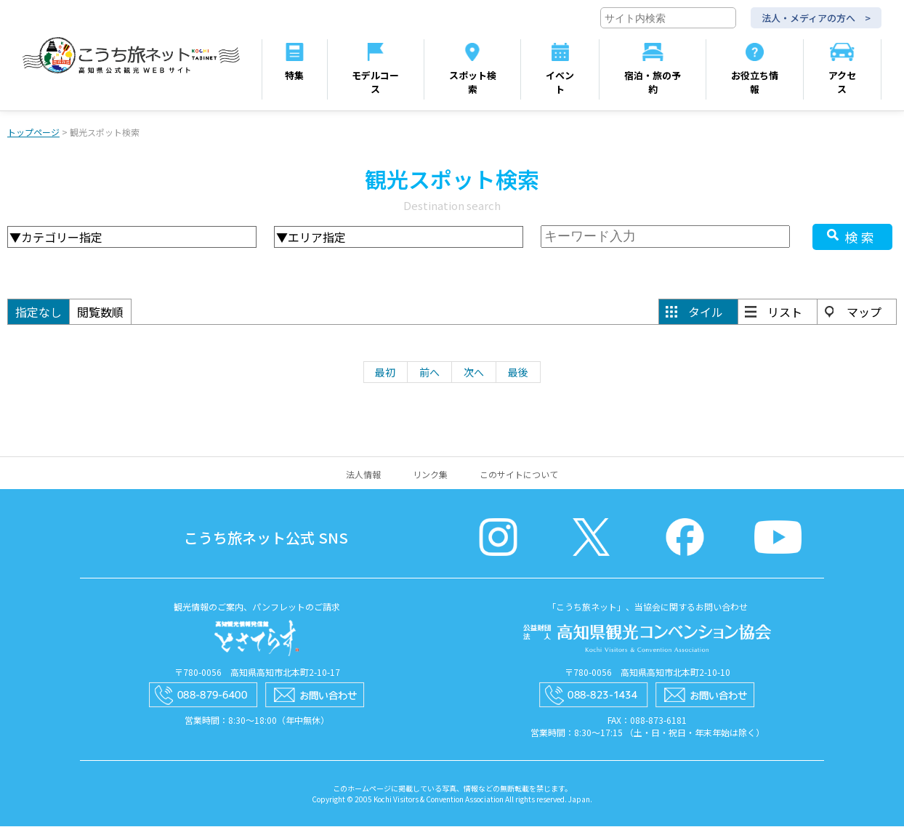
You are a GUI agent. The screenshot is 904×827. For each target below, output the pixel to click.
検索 (861, 237)
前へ (429, 373)
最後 (518, 373)
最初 (385, 373)
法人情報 (363, 475)
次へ (474, 373)
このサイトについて (519, 475)
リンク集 (430, 475)
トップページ (33, 132)
